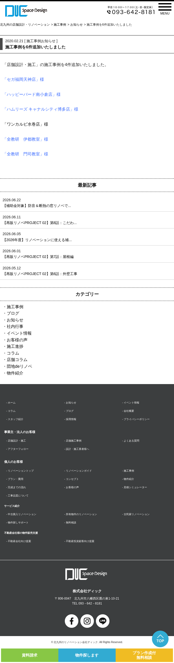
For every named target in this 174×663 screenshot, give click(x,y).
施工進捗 (15, 346)
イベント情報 (19, 333)
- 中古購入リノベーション (21, 514)
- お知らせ (70, 402)
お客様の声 (17, 340)
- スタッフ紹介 (14, 419)
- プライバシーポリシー (136, 419)
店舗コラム (17, 359)
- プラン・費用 (14, 479)
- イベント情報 (130, 402)
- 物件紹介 (128, 479)
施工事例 (60, 24)
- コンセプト (71, 479)
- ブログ (69, 410)
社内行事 (15, 326)
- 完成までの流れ (16, 487)
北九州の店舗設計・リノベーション (25, 24)
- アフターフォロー (17, 449)
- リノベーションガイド (78, 470)
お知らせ (76, 24)
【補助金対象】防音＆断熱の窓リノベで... (37, 206)
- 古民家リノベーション (136, 514)
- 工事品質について (17, 495)
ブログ (13, 313)
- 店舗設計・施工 (16, 440)
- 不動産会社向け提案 (18, 541)
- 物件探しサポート (17, 522)
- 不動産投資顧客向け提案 (79, 541)
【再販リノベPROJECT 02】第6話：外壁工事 (40, 274)
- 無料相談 (70, 522)
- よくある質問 (130, 440)
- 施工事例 (128, 470)
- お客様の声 (71, 487)
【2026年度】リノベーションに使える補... (37, 240)
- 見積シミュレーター (134, 487)
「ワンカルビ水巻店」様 (25, 124)
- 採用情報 (70, 419)
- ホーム (11, 402)
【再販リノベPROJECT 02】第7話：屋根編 (38, 257)
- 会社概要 (128, 410)
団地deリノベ (19, 366)
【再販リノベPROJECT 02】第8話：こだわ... (40, 223)
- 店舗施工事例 (72, 440)
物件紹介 (15, 373)
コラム (13, 353)
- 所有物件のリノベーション (80, 514)
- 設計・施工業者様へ (76, 449)
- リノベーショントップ (20, 470)
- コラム (11, 410)
